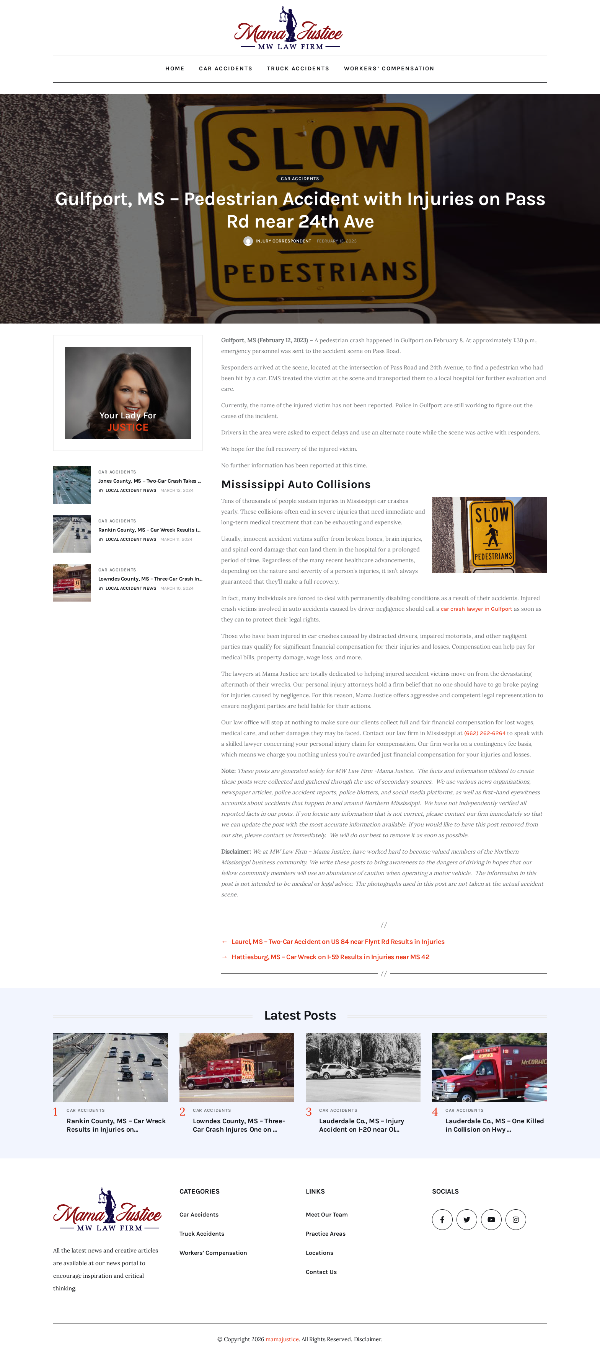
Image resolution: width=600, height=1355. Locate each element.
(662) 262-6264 (484, 733)
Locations (319, 1252)
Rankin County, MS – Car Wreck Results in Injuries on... (116, 1125)
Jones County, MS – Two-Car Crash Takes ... (149, 481)
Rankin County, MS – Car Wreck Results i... (149, 530)
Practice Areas (326, 1233)
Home (175, 68)
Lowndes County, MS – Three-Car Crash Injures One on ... (239, 1125)
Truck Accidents (298, 68)
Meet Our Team (327, 1214)
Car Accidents (226, 68)
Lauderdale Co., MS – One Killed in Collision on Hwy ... (494, 1125)
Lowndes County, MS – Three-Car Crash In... (150, 578)
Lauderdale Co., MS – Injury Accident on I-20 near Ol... (361, 1125)
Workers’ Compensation (389, 68)
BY (127, 490)
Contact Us (321, 1271)
